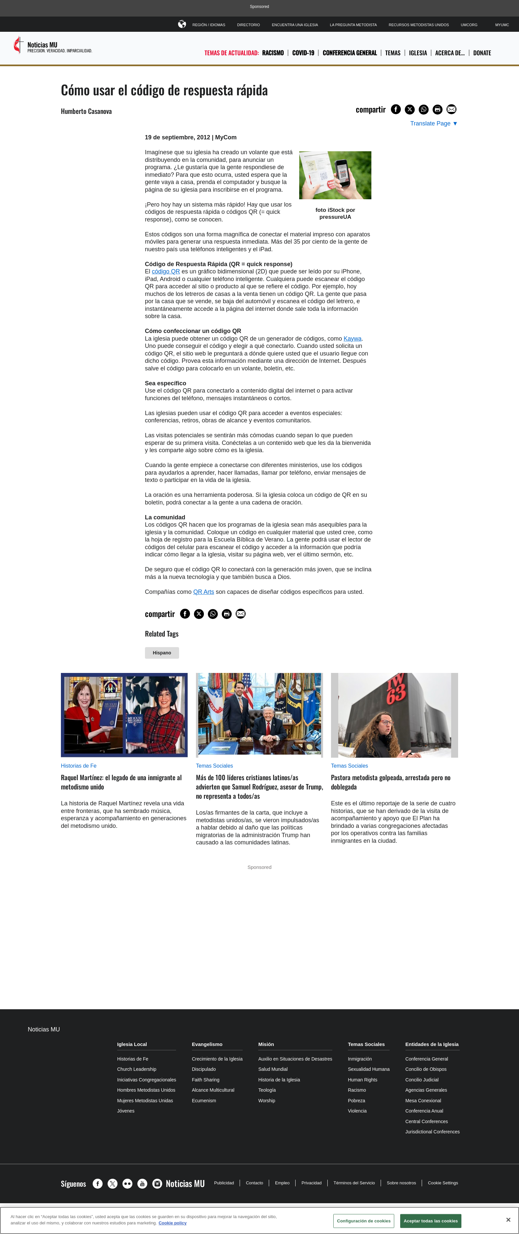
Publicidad (224, 1182)
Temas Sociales (214, 766)
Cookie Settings (443, 1182)
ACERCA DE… (450, 53)
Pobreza (356, 1100)
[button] (99, 1184)
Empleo (282, 1182)
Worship (266, 1100)
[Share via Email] (451, 109)
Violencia (357, 1111)
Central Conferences (426, 1121)
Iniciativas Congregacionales (146, 1079)
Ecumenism (204, 1100)
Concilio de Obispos (426, 1069)
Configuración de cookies (364, 1220)
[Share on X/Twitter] (410, 110)
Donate (482, 53)
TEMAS (393, 53)
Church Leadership (136, 1069)
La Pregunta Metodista (353, 25)
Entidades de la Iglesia (432, 1044)
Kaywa (352, 338)
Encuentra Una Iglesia (295, 25)
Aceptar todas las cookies (431, 1220)
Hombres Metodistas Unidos (146, 1090)
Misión (266, 1044)
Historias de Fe (79, 766)
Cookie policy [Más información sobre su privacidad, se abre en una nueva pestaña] (173, 1222)
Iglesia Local (132, 1044)
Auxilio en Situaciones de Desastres (295, 1059)
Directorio (248, 25)
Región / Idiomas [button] (209, 24)
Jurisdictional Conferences (432, 1131)
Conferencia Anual (424, 1111)
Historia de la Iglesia (279, 1079)
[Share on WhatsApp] (424, 110)
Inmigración (360, 1059)
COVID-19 (303, 52)
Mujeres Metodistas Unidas (145, 1100)
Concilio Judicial (422, 1079)
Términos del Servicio (354, 1182)
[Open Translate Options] (434, 123)
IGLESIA (418, 53)
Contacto (254, 1182)
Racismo (273, 52)
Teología (267, 1090)
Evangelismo (207, 1044)
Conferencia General (350, 52)
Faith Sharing (205, 1079)
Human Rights (362, 1079)
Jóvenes (125, 1111)
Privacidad (312, 1182)
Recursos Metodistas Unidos (419, 25)
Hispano (162, 652)
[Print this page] (438, 110)
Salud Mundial (273, 1069)
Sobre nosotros (401, 1182)
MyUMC (502, 25)
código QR (166, 271)
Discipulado (204, 1069)
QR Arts (203, 592)
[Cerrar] (508, 1219)
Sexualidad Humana (369, 1069)
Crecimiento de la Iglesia (217, 1059)
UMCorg (469, 25)
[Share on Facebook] (396, 109)
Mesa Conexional (423, 1100)
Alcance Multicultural (213, 1090)
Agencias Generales (426, 1090)
